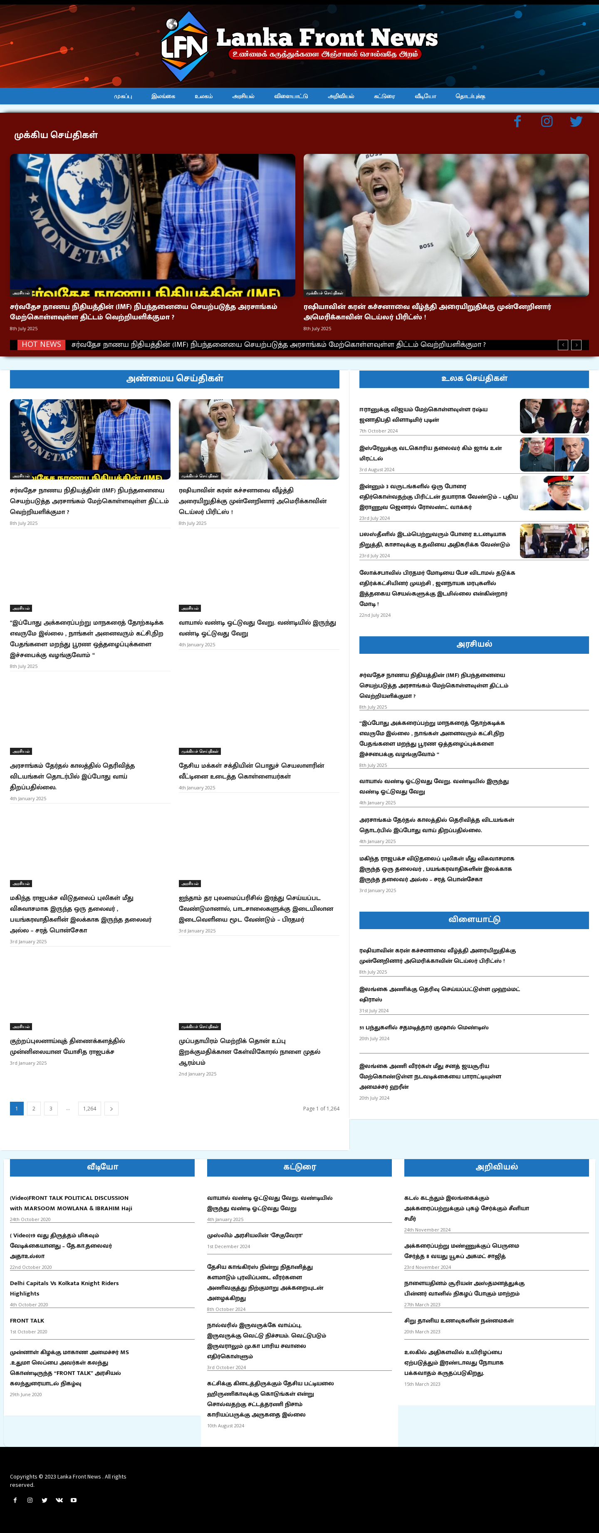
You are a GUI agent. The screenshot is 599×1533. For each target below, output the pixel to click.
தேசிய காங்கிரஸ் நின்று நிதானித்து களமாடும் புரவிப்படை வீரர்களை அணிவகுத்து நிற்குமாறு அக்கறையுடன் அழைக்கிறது (265, 1282)
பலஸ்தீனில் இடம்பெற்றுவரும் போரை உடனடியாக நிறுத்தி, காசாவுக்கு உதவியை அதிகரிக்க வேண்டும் (434, 539)
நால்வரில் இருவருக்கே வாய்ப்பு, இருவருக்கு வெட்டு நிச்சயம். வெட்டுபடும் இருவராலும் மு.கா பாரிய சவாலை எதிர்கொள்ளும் (266, 1341)
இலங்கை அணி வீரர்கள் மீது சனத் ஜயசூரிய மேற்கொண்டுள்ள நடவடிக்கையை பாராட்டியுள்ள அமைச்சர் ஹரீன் (430, 1076)
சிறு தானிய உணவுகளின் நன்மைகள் (459, 1320)
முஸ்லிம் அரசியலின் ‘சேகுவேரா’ (255, 1235)
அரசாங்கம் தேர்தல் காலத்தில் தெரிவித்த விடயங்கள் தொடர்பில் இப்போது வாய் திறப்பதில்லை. (72, 776)
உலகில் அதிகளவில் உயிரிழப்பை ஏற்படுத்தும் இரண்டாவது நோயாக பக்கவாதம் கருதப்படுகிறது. (454, 1362)
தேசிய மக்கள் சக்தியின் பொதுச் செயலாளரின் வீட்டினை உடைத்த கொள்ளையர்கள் (251, 771)
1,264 (89, 1108)
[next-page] (111, 1108)
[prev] (563, 345)
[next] (576, 345)
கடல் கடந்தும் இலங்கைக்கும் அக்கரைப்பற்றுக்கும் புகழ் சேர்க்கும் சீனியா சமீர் (466, 1208)
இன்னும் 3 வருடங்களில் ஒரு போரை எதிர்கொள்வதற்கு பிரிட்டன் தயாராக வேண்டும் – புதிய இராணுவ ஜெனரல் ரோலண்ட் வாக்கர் (438, 496)
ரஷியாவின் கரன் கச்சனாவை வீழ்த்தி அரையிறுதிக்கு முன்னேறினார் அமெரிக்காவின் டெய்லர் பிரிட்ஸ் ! (427, 312)
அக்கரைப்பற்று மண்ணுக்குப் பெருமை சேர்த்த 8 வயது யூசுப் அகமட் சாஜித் (461, 1251)
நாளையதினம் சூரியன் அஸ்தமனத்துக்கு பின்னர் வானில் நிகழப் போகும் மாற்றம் (464, 1288)
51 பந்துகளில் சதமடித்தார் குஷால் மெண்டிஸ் (424, 1027)
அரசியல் (21, 293)
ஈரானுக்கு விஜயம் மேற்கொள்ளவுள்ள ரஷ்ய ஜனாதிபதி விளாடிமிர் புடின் (423, 414)
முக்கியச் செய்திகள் (324, 293)
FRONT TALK (27, 1320)
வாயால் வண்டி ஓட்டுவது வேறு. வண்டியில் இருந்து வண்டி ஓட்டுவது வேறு (257, 628)
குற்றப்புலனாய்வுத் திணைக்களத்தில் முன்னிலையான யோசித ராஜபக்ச (67, 1047)
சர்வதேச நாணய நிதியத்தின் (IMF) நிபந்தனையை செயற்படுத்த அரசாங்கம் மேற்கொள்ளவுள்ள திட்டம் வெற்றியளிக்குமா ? (143, 312)
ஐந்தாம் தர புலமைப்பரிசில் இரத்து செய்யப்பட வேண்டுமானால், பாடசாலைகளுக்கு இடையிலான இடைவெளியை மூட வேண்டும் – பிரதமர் (256, 909)
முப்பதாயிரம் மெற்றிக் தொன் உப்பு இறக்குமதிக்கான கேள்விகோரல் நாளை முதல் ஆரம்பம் (249, 1052)
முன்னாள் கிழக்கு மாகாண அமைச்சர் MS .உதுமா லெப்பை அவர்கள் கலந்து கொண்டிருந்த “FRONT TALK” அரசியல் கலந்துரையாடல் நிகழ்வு (69, 1368)
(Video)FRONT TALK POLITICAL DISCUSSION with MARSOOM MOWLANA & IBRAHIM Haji (71, 1203)
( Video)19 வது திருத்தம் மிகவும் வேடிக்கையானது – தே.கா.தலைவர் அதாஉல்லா (61, 1245)
